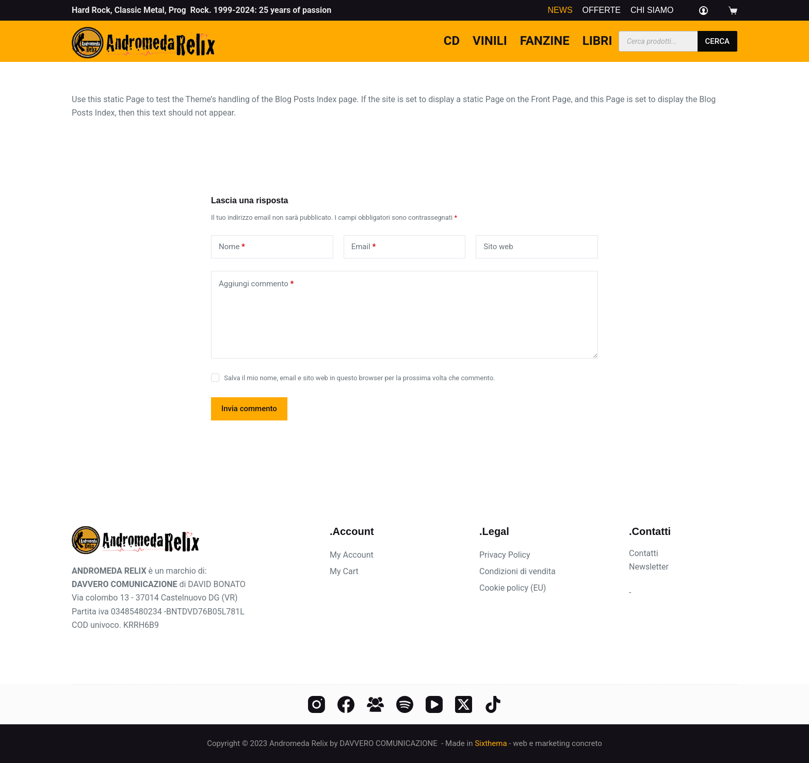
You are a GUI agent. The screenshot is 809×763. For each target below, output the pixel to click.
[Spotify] (404, 704)
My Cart (344, 571)
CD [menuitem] (452, 41)
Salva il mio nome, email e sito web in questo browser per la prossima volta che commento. (359, 378)
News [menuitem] (560, 10)
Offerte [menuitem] (602, 10)
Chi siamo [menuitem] (652, 10)
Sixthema (491, 743)
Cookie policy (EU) (512, 588)
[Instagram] (316, 704)
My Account (352, 555)
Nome (232, 246)
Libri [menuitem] (597, 41)
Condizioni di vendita (517, 571)
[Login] (703, 10)
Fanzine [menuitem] (545, 41)
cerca (717, 41)
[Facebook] (345, 704)
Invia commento (249, 408)
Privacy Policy (504, 555)
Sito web (498, 246)
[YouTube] (434, 704)
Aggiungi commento (256, 284)
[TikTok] (492, 704)
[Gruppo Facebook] (375, 704)
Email (363, 246)
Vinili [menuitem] (490, 41)
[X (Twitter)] (463, 704)
